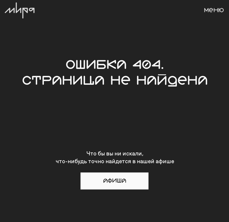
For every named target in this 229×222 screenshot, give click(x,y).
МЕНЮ (214, 10)
